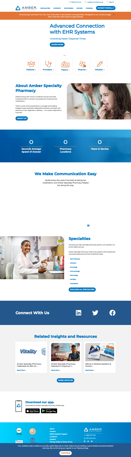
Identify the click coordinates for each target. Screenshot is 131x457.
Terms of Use (82, 448)
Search (111, 2)
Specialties (45, 8)
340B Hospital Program (58, 434)
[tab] (64, 55)
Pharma (89, 8)
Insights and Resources (95, 2)
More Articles (65, 380)
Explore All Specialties (91, 289)
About (52, 429)
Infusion (82, 263)
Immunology (84, 271)
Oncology (82, 267)
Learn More (57, 45)
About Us (13, 118)
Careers (53, 431)
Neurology (83, 275)
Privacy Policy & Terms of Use (61, 442)
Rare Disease (84, 259)
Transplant (83, 283)
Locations (53, 437)
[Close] (113, 15)
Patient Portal (105, 8)
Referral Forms (76, 2)
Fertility (82, 279)
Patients (57, 8)
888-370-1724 (91, 435)
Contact (53, 439)
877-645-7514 (91, 438)
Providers (68, 8)
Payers (79, 8)
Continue (65, 453)
